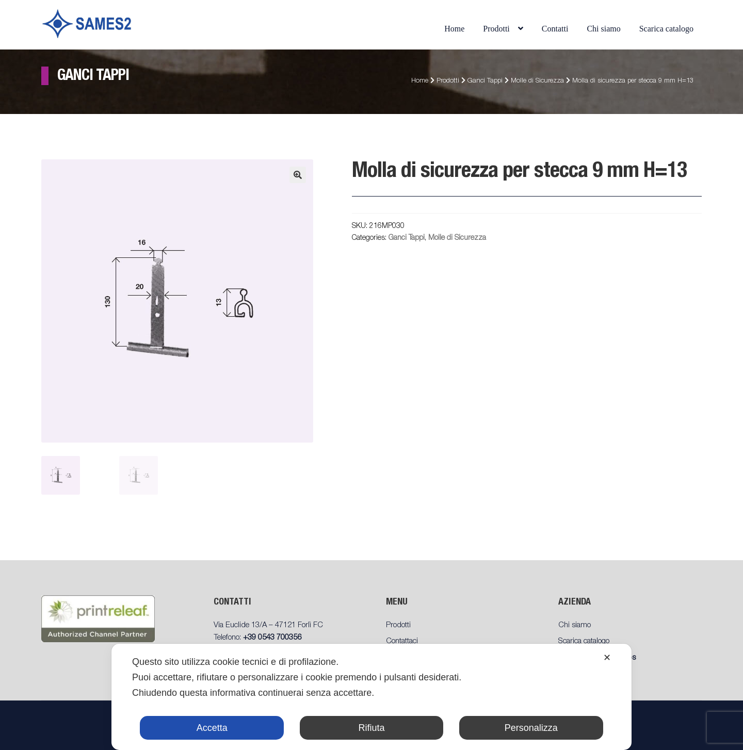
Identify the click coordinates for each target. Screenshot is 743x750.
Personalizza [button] (531, 728)
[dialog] (371, 697)
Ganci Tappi (485, 81)
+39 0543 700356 (272, 638)
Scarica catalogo (666, 28)
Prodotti (496, 28)
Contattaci (402, 641)
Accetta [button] (212, 728)
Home (454, 28)
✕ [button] (607, 658)
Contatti (555, 28)
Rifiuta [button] (371, 728)
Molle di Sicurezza (537, 81)
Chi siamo (603, 28)
